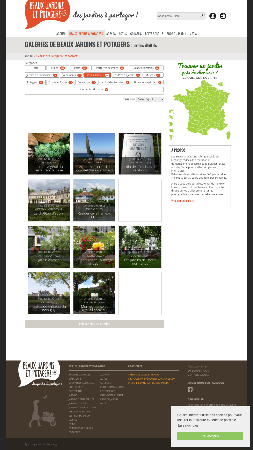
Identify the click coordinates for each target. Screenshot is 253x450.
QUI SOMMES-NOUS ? (199, 370)
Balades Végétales (146, 68)
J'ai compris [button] (210, 436)
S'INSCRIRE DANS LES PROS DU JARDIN (148, 382)
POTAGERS (74, 432)
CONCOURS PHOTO (79, 386)
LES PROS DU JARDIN (80, 415)
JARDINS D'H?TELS (78, 403)
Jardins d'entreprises (115, 82)
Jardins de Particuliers (42, 75)
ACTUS (123, 33)
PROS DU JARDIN (176, 33)
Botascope (87, 82)
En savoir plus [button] (188, 425)
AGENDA (111, 33)
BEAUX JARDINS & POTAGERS (86, 33)
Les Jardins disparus (94, 89)
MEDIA (193, 33)
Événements (71, 75)
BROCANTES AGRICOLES (81, 382)
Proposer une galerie (182, 200)
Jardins (57, 68)
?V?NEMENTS (75, 391)
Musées (153, 75)
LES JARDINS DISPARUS (81, 411)
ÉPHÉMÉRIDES (107, 391)
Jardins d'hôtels (97, 75)
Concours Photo (60, 82)
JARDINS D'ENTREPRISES (81, 399)
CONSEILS (136, 33)
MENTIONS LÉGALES (198, 374)
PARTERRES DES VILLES (81, 427)
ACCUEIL (61, 33)
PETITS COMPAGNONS (112, 386)
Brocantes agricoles (147, 82)
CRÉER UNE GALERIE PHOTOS (143, 374)
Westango (52, 444)
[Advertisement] (94, 117)
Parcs (80, 68)
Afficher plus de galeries (94, 323)
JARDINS (73, 395)
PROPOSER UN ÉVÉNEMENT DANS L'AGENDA (151, 378)
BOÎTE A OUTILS (154, 33)
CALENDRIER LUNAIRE (112, 395)
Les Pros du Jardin (127, 75)
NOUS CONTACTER (197, 366)
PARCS (72, 423)
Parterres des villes (110, 68)
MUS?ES (73, 419)
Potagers (35, 82)
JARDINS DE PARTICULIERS (82, 407)
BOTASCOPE (75, 378)
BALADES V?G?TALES (79, 374)
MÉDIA (103, 403)
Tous (35, 68)
